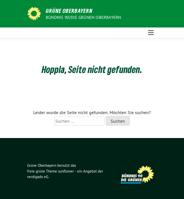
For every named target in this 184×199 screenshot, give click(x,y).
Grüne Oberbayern (69, 10)
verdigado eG (37, 176)
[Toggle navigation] (151, 32)
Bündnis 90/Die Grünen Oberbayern (83, 17)
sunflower (66, 171)
